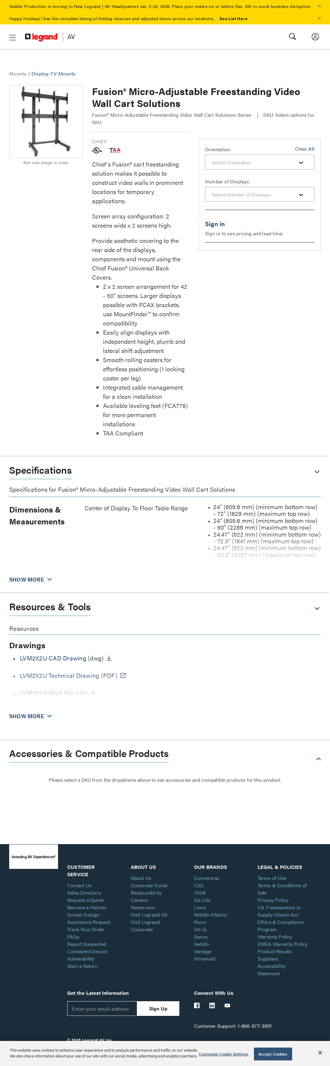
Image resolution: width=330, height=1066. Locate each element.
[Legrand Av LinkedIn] (212, 1005)
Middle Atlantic (210, 914)
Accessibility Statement (272, 969)
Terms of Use (272, 877)
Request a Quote (85, 899)
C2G (199, 885)
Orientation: (218, 149)
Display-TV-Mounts (53, 73)
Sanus (201, 936)
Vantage (202, 951)
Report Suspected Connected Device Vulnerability (87, 951)
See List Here (233, 18)
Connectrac (206, 877)
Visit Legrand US (149, 914)
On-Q (200, 929)
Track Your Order (86, 929)
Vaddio (201, 943)
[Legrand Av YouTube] (228, 1005)
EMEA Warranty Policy (283, 943)
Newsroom (143, 907)
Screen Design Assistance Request (89, 918)
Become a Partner (86, 907)
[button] (319, 6)
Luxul (200, 907)
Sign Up (158, 1008)
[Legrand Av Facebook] (197, 1005)
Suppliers (268, 958)
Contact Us (79, 885)
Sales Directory (84, 892)
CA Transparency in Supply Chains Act (279, 911)
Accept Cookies (273, 1054)
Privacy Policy (273, 899)
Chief (200, 892)
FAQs (73, 936)
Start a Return (82, 965)
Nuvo (200, 921)
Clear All (304, 148)
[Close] (320, 1052)
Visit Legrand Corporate (145, 925)
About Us (141, 877)
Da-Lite (202, 899)
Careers (139, 899)
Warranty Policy (275, 936)
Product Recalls (275, 951)
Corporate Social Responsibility (149, 889)
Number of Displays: (228, 181)
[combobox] (259, 162)
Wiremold (205, 958)
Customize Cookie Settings (223, 1054)
